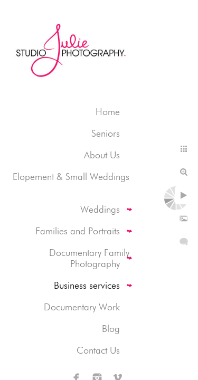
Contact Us (98, 350)
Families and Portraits (77, 230)
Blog (111, 328)
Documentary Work (82, 306)
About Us (102, 154)
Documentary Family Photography (89, 258)
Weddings (100, 209)
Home (108, 111)
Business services (87, 285)
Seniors (105, 133)
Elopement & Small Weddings (71, 176)
